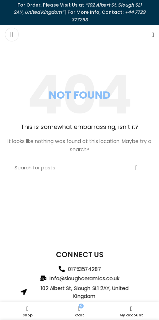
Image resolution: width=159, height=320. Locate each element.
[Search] (152, 34)
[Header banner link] (79, 12)
